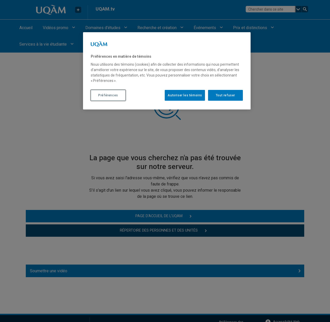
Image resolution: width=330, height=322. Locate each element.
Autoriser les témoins (185, 95)
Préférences (108, 95)
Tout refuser (225, 95)
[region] (167, 70)
